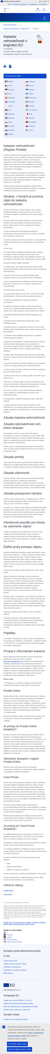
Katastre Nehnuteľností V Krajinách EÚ (17, 29)
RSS (9, 4)
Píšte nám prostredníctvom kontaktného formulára (21, 1006)
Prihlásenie (43, 4)
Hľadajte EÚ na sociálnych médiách (16, 1019)
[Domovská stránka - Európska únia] (9, 985)
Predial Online (8, 890)
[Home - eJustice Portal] (6, 9)
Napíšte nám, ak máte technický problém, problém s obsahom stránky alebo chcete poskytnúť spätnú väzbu (25, 923)
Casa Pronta (8, 894)
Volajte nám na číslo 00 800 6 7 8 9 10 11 (18, 1000)
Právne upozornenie (10, 961)
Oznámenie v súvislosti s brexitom (15, 970)
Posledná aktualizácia (20, 4)
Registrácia (33, 4)
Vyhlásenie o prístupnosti (12, 967)
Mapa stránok (8, 973)
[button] (6, 932)
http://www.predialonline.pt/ (13, 661)
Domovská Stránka (10, 25)
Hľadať (44, 9)
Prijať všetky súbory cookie (17, 1044)
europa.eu (17, 990)
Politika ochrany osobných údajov (15, 964)
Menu (44, 18)
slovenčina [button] (38, 9)
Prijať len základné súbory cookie (19, 1049)
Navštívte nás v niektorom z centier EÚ (17, 1010)
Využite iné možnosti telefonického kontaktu (18, 1003)
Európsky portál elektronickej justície (22, 951)
